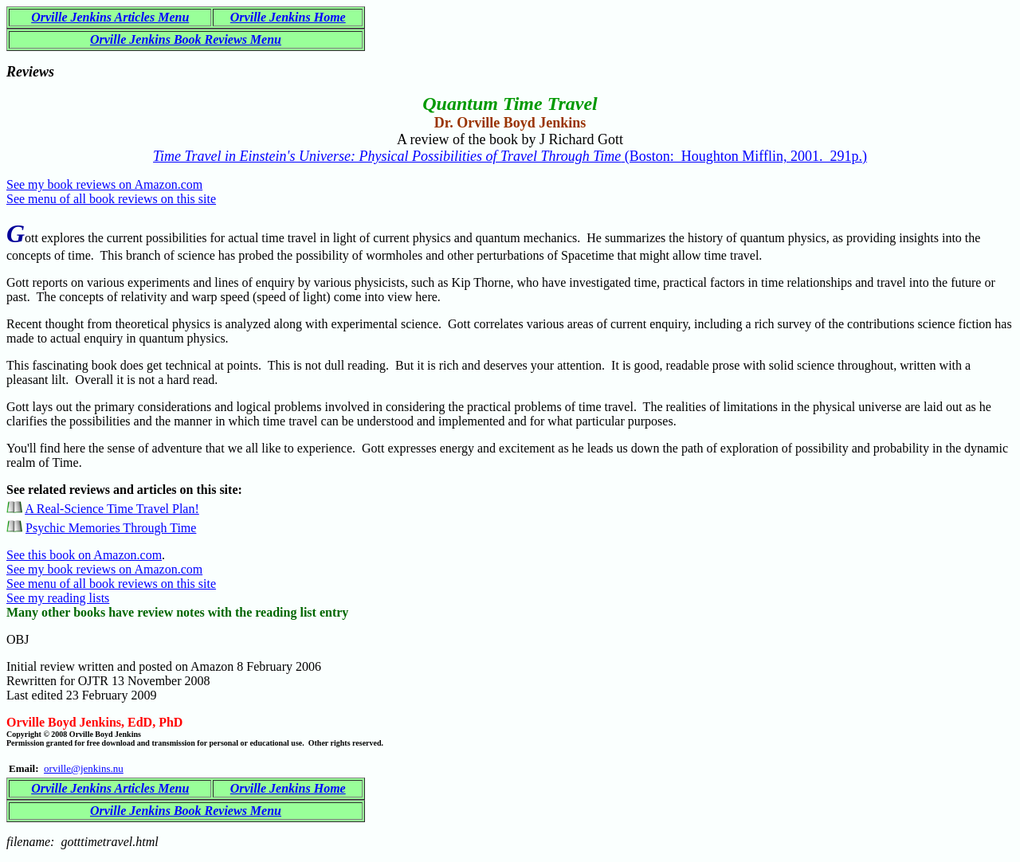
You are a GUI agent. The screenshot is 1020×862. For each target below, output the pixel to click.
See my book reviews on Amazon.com (104, 184)
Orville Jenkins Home (288, 17)
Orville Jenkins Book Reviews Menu (185, 39)
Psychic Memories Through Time (111, 528)
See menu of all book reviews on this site (111, 199)
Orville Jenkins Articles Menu (110, 17)
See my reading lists (57, 598)
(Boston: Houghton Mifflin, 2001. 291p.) (510, 156)
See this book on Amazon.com (84, 555)
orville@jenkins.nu (84, 768)
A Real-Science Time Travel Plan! (112, 508)
